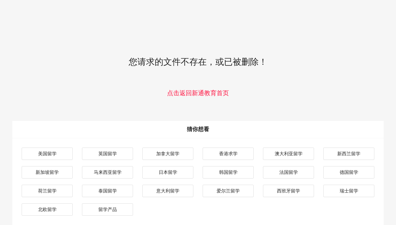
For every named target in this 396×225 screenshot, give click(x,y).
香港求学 (228, 153)
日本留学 (168, 172)
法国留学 (288, 172)
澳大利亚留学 (289, 153)
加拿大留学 (167, 153)
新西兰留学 (348, 153)
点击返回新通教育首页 (198, 93)
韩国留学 (228, 172)
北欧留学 (47, 209)
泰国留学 (107, 190)
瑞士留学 (349, 190)
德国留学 (349, 172)
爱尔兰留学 (228, 190)
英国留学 (107, 153)
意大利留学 (167, 190)
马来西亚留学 (108, 172)
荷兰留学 (47, 190)
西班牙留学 (288, 190)
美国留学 (47, 153)
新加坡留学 (47, 172)
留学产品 (107, 209)
